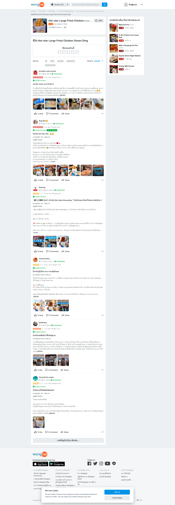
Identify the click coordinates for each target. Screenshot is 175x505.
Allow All (117, 492)
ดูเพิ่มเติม (62, 95)
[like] (39, 114)
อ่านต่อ (53, 161)
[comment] (52, 114)
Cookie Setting (117, 498)
